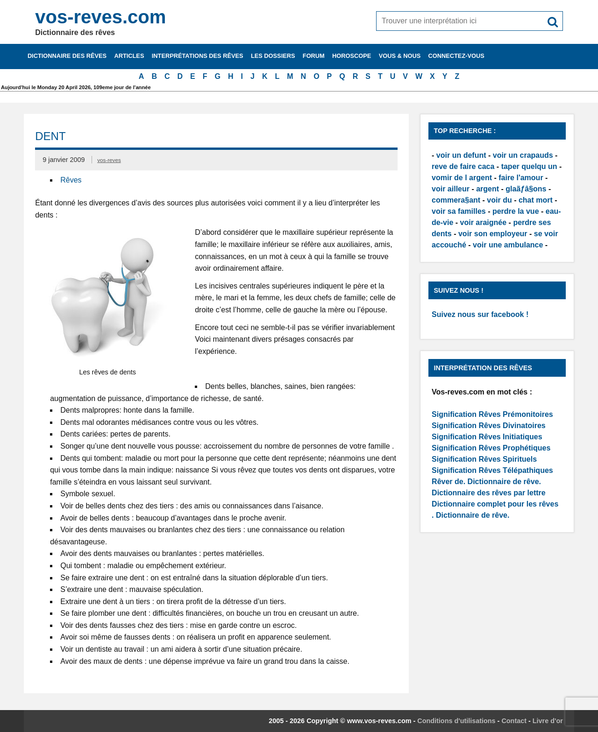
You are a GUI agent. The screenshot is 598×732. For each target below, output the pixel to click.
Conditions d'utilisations (456, 721)
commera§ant (456, 200)
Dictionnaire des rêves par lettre (489, 493)
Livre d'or (548, 721)
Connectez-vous (456, 55)
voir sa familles (459, 211)
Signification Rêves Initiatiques (487, 437)
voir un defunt (461, 155)
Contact (514, 721)
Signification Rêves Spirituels (484, 459)
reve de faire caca (463, 166)
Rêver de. (448, 482)
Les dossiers (273, 55)
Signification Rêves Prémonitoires (492, 414)
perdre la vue (515, 211)
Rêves (70, 180)
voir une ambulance (508, 245)
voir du (499, 200)
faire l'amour (520, 178)
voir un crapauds (523, 155)
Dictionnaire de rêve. (504, 482)
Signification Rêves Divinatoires (489, 425)
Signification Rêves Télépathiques (492, 470)
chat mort (536, 200)
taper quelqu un (529, 166)
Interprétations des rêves (197, 55)
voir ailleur (451, 189)
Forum (314, 55)
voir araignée (483, 222)
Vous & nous (400, 55)
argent (487, 189)
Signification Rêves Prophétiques (491, 448)
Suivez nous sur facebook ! (480, 314)
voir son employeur (492, 234)
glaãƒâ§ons (525, 189)
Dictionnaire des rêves (67, 55)
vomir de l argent (462, 178)
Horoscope (351, 55)
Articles (129, 55)
